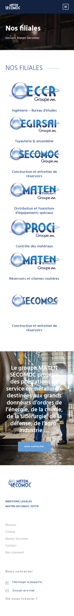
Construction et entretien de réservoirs (34, 174)
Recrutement (14, 552)
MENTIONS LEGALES (18, 501)
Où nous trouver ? (21, 599)
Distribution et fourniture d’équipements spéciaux (34, 211)
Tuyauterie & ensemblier (34, 141)
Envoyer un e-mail (23, 590)
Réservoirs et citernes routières (34, 279)
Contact (11, 545)
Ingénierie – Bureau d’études (34, 111)
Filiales (10, 532)
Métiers (10, 525)
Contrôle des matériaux (34, 246)
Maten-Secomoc (17, 539)
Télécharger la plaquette (27, 582)
